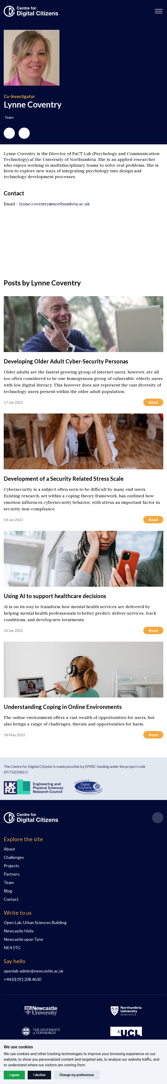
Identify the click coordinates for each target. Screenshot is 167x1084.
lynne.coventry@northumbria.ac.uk (54, 204)
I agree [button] (14, 1075)
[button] (158, 11)
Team (9, 882)
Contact (11, 899)
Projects (11, 865)
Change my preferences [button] (76, 1075)
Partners (12, 874)
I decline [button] (39, 1075)
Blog (8, 890)
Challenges (14, 857)
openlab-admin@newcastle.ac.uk (33, 970)
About (9, 848)
